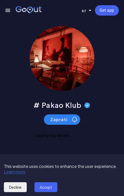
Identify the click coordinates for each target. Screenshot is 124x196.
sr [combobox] (84, 10)
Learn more (14, 171)
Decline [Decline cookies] (15, 187)
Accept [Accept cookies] (46, 187)
